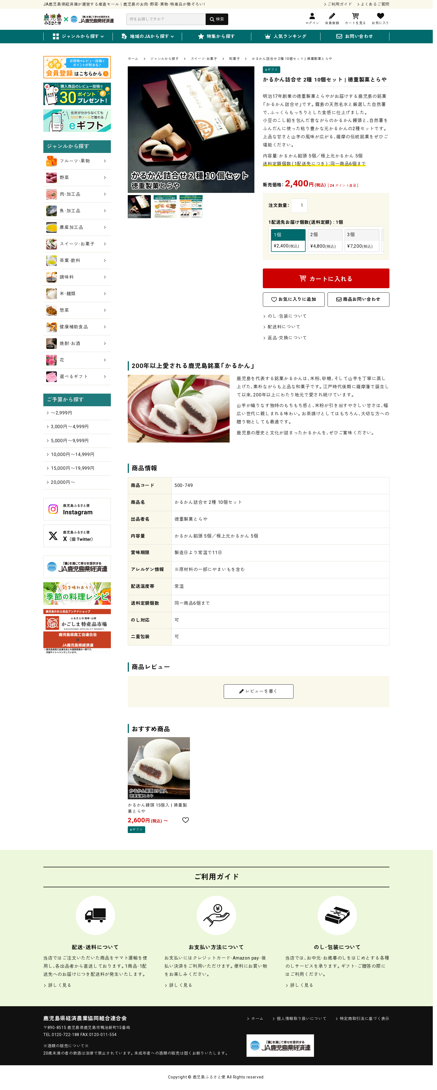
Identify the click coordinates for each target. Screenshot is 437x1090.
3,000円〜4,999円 (67, 426)
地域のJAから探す (147, 36)
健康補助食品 (76, 327)
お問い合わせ (354, 36)
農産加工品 (76, 227)
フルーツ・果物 (76, 161)
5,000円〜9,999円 (67, 440)
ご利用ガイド (339, 4)
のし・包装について (285, 316)
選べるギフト (76, 376)
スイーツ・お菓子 (204, 59)
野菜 (76, 177)
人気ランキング (286, 36)
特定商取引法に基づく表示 (362, 1019)
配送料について (282, 327)
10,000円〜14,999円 (70, 454)
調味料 (76, 277)
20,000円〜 (60, 482)
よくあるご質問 (374, 4)
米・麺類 (76, 293)
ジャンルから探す (78, 36)
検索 (220, 19)
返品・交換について (285, 338)
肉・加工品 (76, 194)
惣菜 (76, 310)
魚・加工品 (76, 211)
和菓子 (234, 59)
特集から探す (216, 36)
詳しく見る (57, 986)
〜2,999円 (59, 412)
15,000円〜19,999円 (70, 468)
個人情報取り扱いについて (299, 1019)
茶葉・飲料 (76, 260)
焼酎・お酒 (76, 343)
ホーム (133, 59)
